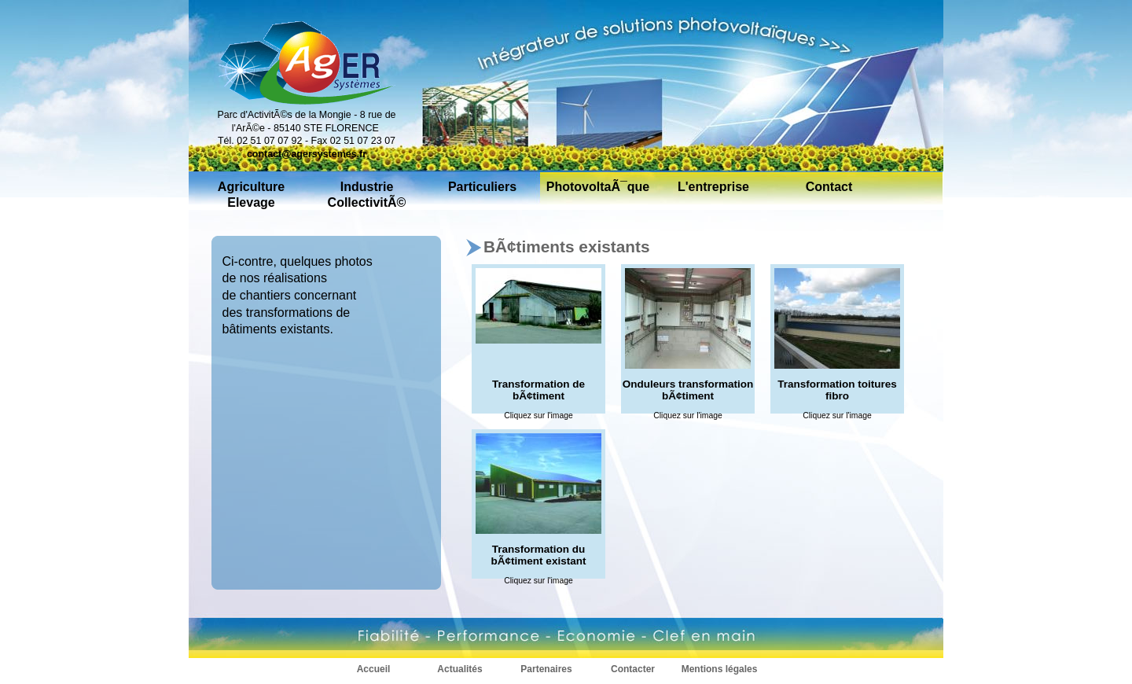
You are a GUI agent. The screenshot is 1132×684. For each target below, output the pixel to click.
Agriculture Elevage (251, 194)
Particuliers (482, 186)
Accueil (374, 669)
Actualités (459, 669)
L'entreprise (713, 186)
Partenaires (546, 669)
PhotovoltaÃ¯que (598, 186)
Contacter (633, 669)
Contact (829, 186)
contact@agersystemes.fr (306, 154)
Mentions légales (720, 669)
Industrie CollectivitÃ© (367, 194)
